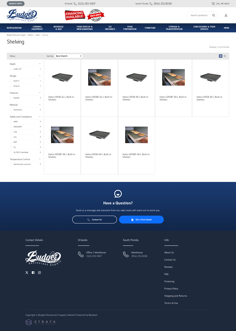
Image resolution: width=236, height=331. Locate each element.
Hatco (38, 35)
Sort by (50, 56)
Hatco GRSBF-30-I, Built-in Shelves (173, 98)
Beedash (93, 314)
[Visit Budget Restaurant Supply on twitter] (26, 272)
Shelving (45, 35)
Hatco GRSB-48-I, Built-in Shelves (98, 155)
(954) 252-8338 (153, 3)
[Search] (202, 15)
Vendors (30, 35)
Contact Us (94, 219)
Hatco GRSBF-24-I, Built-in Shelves (98, 98)
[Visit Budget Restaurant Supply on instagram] (39, 272)
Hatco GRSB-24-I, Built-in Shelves (61, 98)
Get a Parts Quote (141, 219)
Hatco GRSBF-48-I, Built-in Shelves (136, 155)
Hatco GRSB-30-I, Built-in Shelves (135, 98)
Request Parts (15, 3)
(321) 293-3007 (80, 3)
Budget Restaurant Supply (16, 35)
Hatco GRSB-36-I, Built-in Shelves (209, 98)
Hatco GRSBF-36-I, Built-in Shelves (61, 155)
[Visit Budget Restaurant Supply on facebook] (33, 272)
